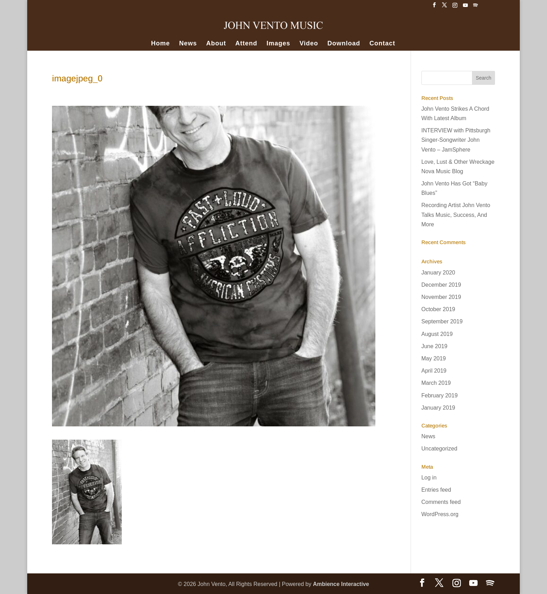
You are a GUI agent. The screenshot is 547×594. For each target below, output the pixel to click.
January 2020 (438, 273)
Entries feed (436, 490)
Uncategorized (439, 449)
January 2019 (438, 408)
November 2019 (441, 297)
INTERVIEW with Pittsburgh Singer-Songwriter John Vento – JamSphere (455, 139)
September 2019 (442, 321)
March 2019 (436, 383)
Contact (382, 44)
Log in (429, 478)
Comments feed (441, 502)
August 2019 (437, 334)
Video (308, 44)
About (216, 44)
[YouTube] (465, 7)
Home (160, 44)
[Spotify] (475, 7)
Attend (246, 44)
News (188, 44)
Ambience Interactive (341, 584)
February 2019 (439, 395)
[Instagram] (455, 7)
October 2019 (438, 309)
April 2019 (434, 371)
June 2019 (434, 346)
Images (278, 44)
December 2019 (441, 285)
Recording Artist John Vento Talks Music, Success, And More (455, 214)
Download (344, 44)
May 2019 (433, 358)
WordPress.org (439, 514)
